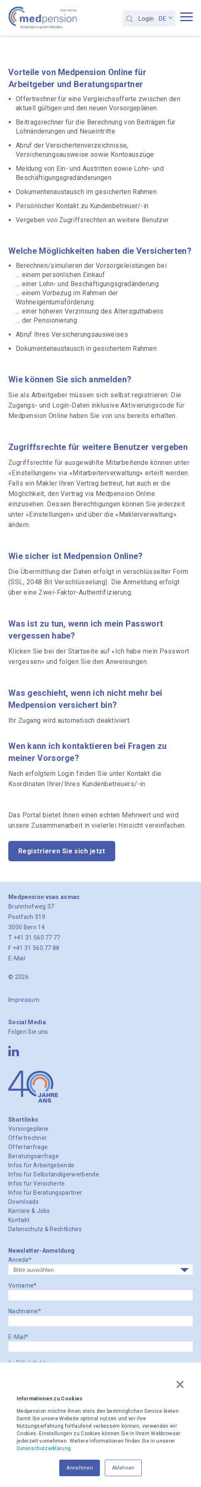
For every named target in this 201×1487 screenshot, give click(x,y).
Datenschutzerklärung (43, 1448)
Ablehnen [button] (123, 1468)
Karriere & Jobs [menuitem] (29, 1211)
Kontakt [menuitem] (18, 1220)
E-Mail (16, 958)
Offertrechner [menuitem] (27, 1138)
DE (162, 18)
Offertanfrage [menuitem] (28, 1147)
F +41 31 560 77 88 (34, 948)
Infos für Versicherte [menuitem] (36, 1183)
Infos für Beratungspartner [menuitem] (45, 1192)
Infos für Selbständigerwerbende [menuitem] (53, 1174)
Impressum (23, 999)
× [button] (180, 1384)
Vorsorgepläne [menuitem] (28, 1128)
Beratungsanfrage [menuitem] (33, 1156)
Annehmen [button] (79, 1468)
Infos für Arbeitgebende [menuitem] (41, 1165)
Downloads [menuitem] (23, 1201)
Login (146, 18)
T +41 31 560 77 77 (34, 937)
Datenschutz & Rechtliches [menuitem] (45, 1229)
